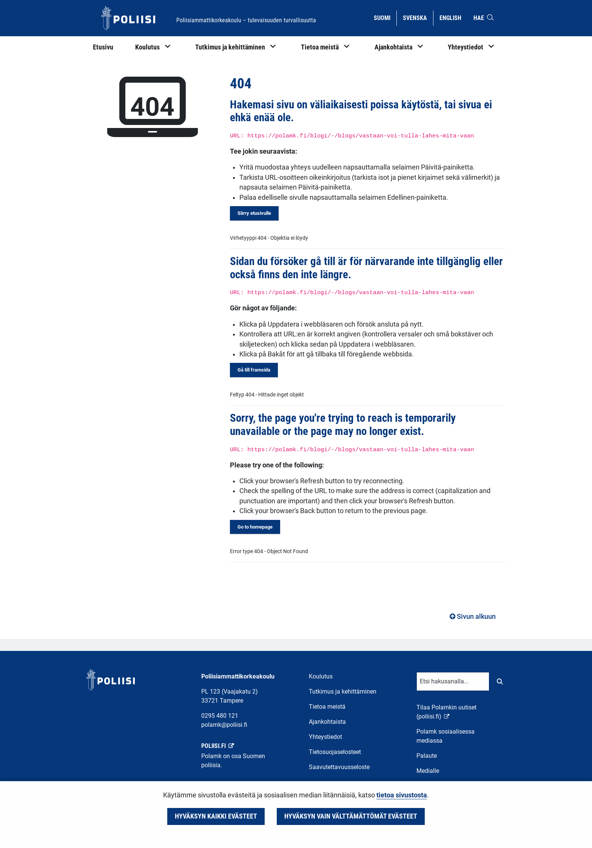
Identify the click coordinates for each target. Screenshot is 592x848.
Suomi (384, 17)
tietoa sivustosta (401, 795)
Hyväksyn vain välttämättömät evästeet (350, 816)
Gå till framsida (253, 370)
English (453, 17)
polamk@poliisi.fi (224, 724)
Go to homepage (255, 527)
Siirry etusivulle (254, 213)
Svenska (417, 17)
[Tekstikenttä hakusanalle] (452, 681)
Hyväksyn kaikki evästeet (216, 816)
